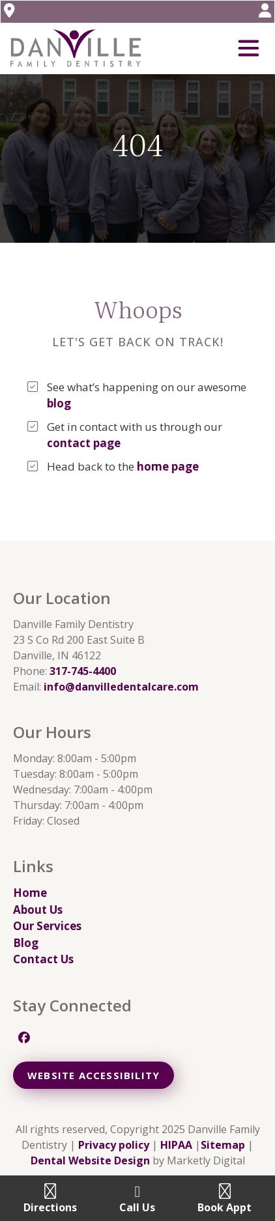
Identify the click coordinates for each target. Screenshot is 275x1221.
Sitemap (223, 1145)
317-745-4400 (83, 671)
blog (59, 403)
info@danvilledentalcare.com (121, 686)
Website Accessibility (93, 1075)
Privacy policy (113, 1145)
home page (168, 466)
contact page (84, 442)
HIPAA (176, 1145)
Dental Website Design (90, 1160)
